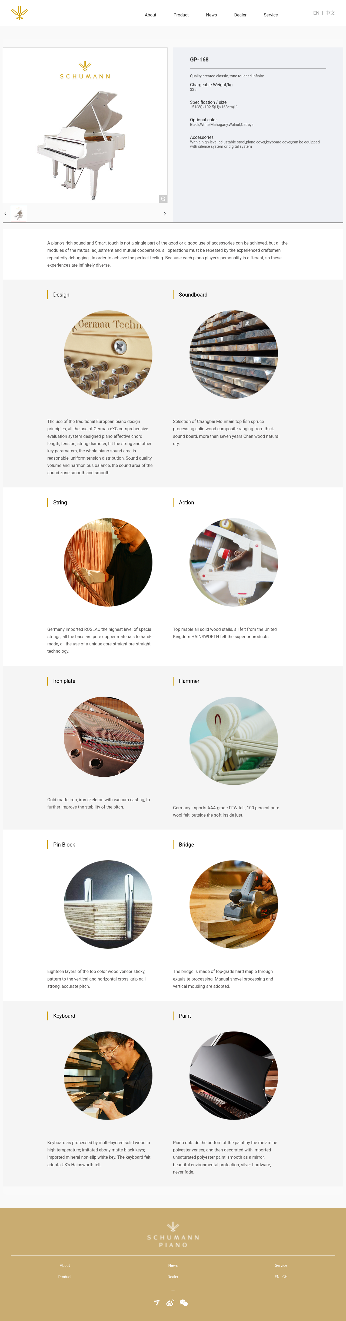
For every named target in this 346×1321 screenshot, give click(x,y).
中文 (330, 13)
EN (316, 13)
